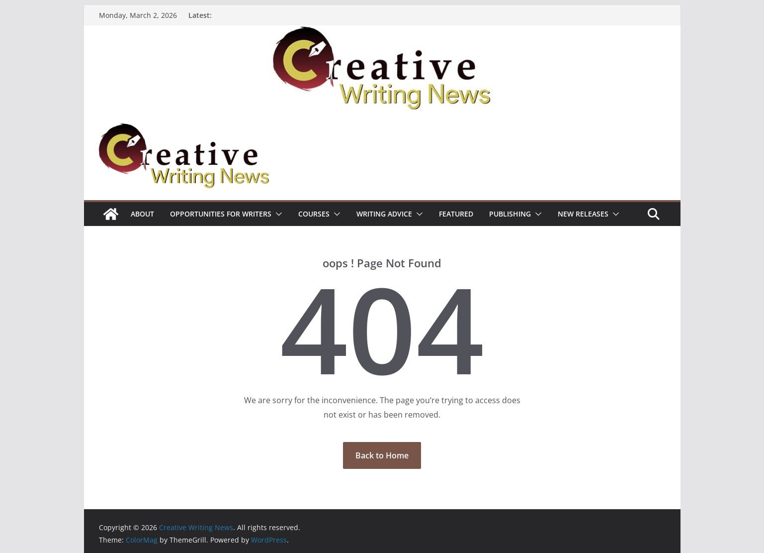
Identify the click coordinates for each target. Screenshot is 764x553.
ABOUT (142, 214)
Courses (314, 214)
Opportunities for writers (220, 214)
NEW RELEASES (583, 214)
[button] (276, 214)
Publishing (510, 214)
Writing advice (384, 214)
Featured (456, 214)
